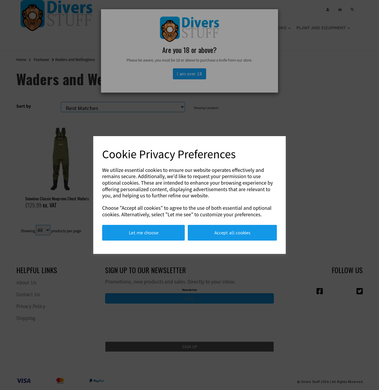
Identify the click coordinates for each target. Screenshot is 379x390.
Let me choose (143, 233)
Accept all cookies (232, 233)
